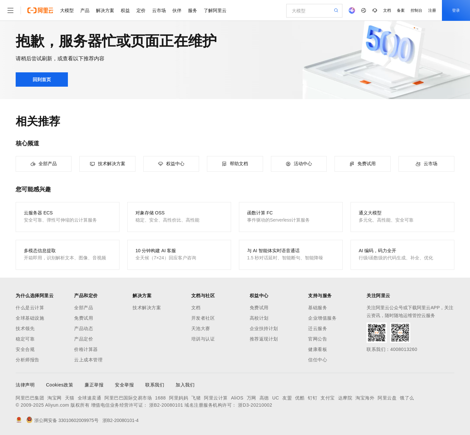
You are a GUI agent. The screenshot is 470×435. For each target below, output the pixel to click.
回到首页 (42, 79)
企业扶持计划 (264, 328)
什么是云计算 (30, 307)
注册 (432, 10)
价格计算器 (86, 349)
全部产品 (83, 307)
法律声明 (25, 384)
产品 (84, 10)
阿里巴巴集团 (30, 397)
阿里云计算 (216, 397)
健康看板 (317, 349)
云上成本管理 (88, 359)
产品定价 (83, 338)
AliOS (237, 397)
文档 (387, 10)
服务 (192, 10)
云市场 (159, 10)
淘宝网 (54, 397)
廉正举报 (94, 384)
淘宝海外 (364, 397)
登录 (456, 10)
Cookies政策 (59, 384)
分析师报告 (27, 359)
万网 (251, 397)
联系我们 (154, 384)
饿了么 (407, 397)
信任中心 (317, 359)
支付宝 (328, 397)
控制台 (416, 10)
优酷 (300, 397)
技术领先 (25, 328)
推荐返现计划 (264, 338)
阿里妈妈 (178, 397)
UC (275, 397)
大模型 (67, 10)
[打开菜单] (10, 10)
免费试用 (83, 318)
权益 (125, 10)
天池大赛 (200, 328)
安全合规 (25, 349)
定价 (141, 10)
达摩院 (345, 397)
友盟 (287, 397)
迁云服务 (317, 328)
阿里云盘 (387, 397)
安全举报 (124, 384)
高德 (264, 397)
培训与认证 (203, 338)
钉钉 (312, 397)
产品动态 (83, 328)
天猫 (69, 397)
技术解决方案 (147, 307)
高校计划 (259, 318)
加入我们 (185, 384)
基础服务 (317, 307)
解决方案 (105, 10)
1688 (160, 397)
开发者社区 (203, 318)
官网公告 (317, 338)
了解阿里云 (215, 10)
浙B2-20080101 (166, 405)
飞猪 (196, 397)
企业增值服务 (322, 318)
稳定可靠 (25, 338)
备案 (401, 10)
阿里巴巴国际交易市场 (128, 397)
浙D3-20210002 (255, 405)
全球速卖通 (90, 397)
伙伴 (176, 10)
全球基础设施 (30, 318)
